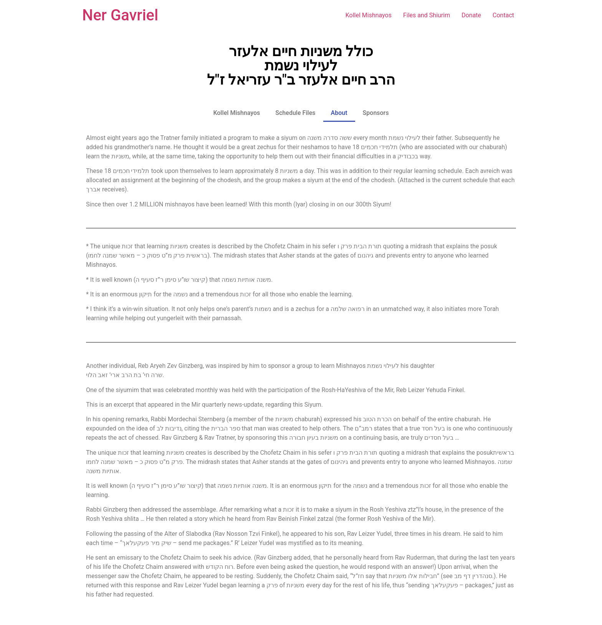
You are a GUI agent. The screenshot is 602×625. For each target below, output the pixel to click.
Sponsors (376, 112)
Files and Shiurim (426, 15)
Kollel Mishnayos (369, 15)
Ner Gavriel (120, 15)
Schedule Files (295, 112)
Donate (471, 15)
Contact (503, 15)
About (339, 112)
